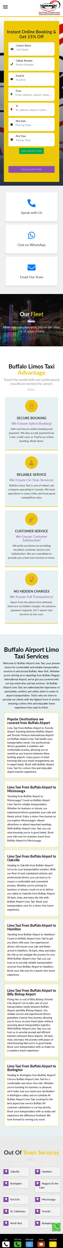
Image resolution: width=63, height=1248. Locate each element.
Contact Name (23, 45)
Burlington (15, 1183)
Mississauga (47, 1199)
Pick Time (21, 136)
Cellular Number (24, 60)
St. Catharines (16, 1211)
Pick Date (21, 121)
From (18, 90)
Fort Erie (14, 1199)
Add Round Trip (31, 150)
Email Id (20, 75)
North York (15, 1223)
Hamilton (45, 1171)
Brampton (46, 1223)
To (17, 105)
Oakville (13, 1171)
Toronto (45, 1211)
